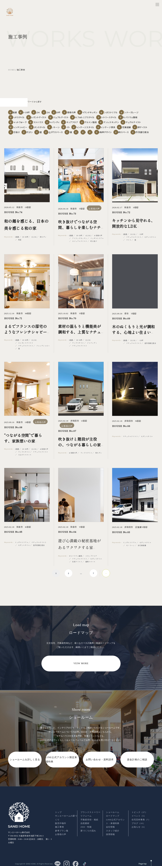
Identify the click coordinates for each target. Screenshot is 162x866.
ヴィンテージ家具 (46, 128)
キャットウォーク (43, 116)
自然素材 (85, 821)
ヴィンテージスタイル (22, 128)
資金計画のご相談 (137, 762)
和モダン (122, 128)
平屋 (39, 134)
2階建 (16, 104)
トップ (58, 810)
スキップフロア (103, 116)
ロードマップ (112, 813)
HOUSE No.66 (121, 428)
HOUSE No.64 (67, 534)
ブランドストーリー (90, 810)
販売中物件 (60, 821)
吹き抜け (105, 128)
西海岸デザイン (93, 134)
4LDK (63, 104)
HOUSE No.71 (13, 321)
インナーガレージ (21, 110)
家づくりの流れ (88, 828)
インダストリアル (139, 104)
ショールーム (112, 810)
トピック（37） (139, 810)
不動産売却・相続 (89, 817)
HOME (11, 70)
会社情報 (110, 824)
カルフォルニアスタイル (114, 110)
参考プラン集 (61, 828)
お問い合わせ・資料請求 (100, 762)
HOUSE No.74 (13, 214)
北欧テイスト (86, 128)
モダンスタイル (90, 122)
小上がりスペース (21, 134)
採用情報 (110, 832)
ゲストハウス (64, 116)
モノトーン (109, 122)
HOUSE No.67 (67, 429)
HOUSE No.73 (67, 216)
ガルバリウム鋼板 (21, 116)
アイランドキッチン (116, 104)
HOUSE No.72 (121, 215)
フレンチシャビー (68, 122)
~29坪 (78, 104)
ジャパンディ (83, 116)
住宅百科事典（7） (141, 817)
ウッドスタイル (43, 110)
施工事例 (59, 824)
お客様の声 (95, 104)
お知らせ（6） (139, 824)
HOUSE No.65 (13, 534)
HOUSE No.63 (121, 534)
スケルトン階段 (124, 116)
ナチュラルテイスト (45, 122)
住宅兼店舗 (67, 128)
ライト (126, 122)
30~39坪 (32, 104)
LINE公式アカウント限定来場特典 (61, 762)
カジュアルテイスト (89, 110)
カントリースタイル (139, 110)
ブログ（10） (138, 821)
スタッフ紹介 (112, 828)
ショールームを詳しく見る (25, 762)
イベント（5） (139, 813)
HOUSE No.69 (121, 321)
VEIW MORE (81, 666)
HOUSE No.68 (13, 429)
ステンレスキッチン (21, 122)
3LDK (49, 104)
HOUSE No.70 (67, 321)
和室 (137, 128)
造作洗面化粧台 (135, 134)
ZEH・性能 (86, 824)
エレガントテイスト (65, 110)
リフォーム (86, 813)
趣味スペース (113, 134)
